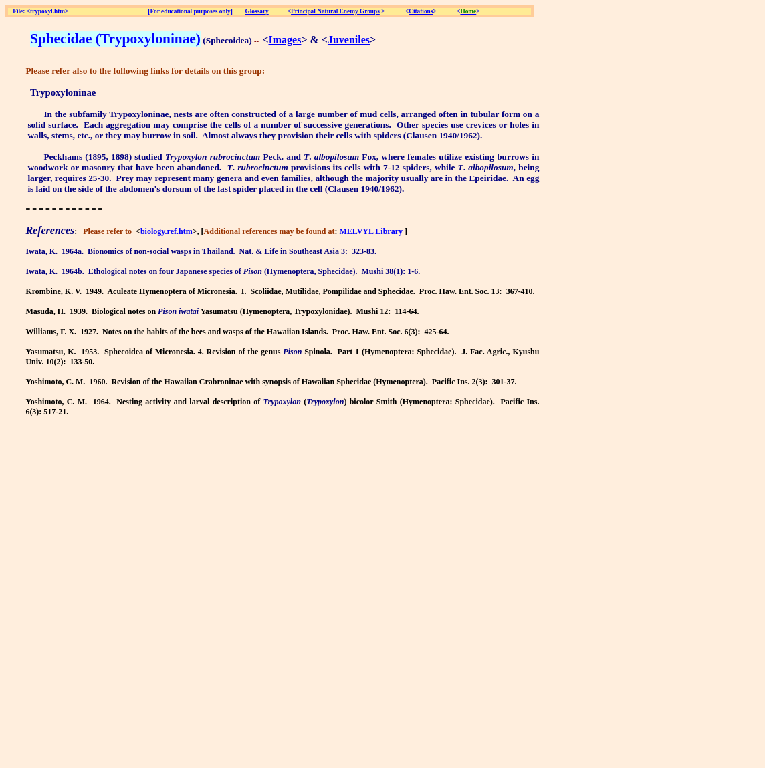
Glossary (257, 11)
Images (285, 39)
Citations (421, 11)
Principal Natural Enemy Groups (335, 11)
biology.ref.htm (166, 231)
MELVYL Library (371, 231)
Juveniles (349, 39)
